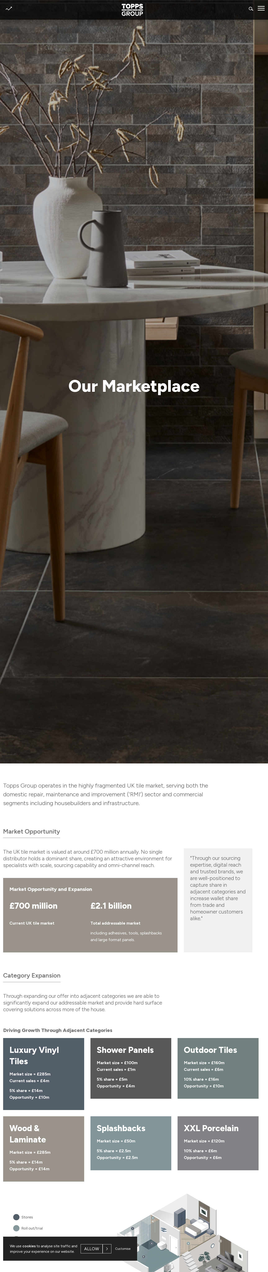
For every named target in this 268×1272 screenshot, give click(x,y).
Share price (8, 8)
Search (251, 9)
